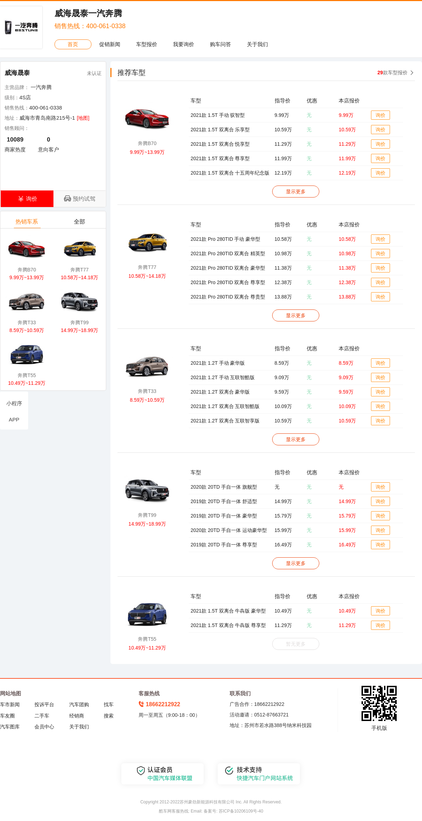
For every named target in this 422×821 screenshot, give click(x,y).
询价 (380, 115)
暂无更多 (296, 644)
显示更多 (296, 191)
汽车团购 (79, 704)
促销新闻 (109, 44)
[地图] (83, 118)
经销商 (76, 716)
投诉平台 (44, 704)
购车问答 (220, 44)
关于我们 (257, 44)
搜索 (109, 716)
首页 (73, 44)
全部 (80, 223)
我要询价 (183, 44)
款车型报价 (392, 72)
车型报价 (146, 44)
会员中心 (44, 726)
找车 (109, 704)
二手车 (41, 716)
